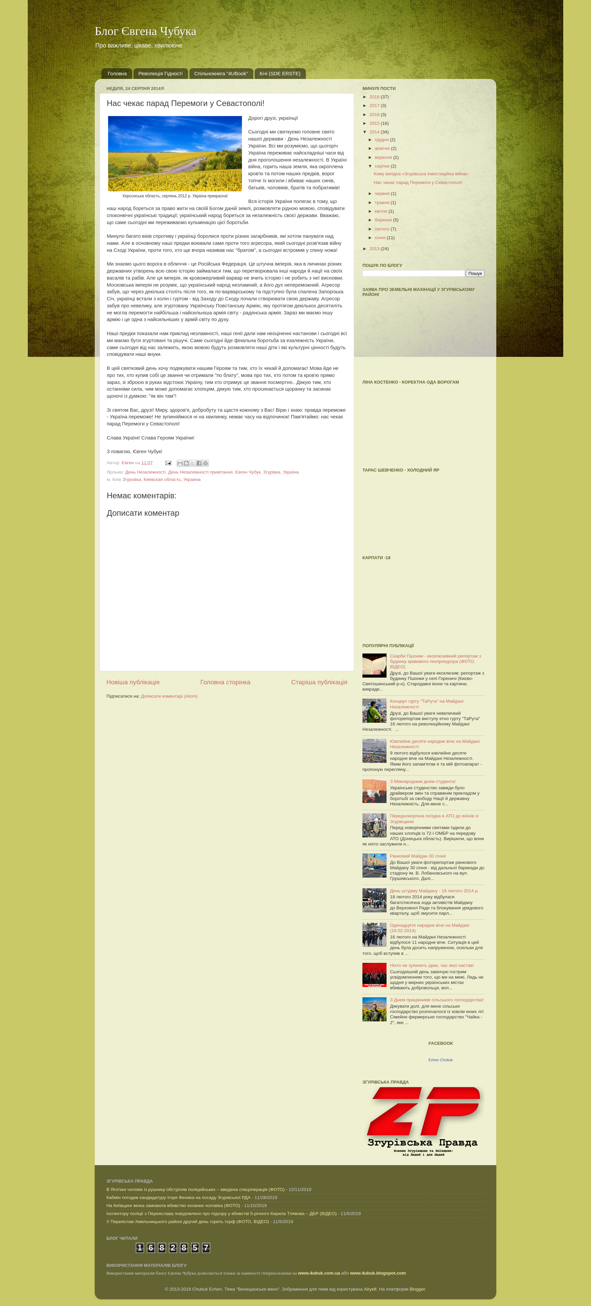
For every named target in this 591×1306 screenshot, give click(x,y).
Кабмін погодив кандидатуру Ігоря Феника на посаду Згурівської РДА (178, 1197)
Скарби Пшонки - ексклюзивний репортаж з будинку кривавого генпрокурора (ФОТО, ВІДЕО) (435, 661)
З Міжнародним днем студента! (422, 781)
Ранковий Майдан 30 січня (417, 856)
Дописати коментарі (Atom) (169, 696)
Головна (117, 73)
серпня (383, 166)
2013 (375, 248)
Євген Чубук (248, 472)
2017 (375, 105)
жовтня (383, 148)
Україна (291, 472)
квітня (382, 211)
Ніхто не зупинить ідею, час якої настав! (432, 965)
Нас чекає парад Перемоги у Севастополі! (418, 182)
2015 (375, 123)
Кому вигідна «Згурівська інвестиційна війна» (421, 173)
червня (383, 193)
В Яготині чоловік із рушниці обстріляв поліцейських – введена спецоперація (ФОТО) (195, 1189)
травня (383, 202)
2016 (375, 114)
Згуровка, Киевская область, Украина (161, 479)
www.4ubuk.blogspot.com (378, 1273)
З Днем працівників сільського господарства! (437, 999)
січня (381, 237)
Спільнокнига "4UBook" (221, 73)
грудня (382, 139)
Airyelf (370, 1289)
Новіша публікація (133, 682)
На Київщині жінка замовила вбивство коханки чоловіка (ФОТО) (173, 1205)
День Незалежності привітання (200, 472)
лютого (383, 228)
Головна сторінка (225, 682)
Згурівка (271, 472)
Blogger (417, 1289)
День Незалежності (145, 472)
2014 (375, 131)
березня (384, 219)
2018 (375, 96)
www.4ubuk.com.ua (319, 1273)
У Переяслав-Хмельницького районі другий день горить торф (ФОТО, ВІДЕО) (187, 1221)
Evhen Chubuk (441, 1060)
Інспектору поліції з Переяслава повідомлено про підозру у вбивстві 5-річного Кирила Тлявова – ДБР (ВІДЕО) (221, 1213)
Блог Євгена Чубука (145, 31)
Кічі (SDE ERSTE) (280, 73)
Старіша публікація (319, 682)
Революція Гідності (161, 73)
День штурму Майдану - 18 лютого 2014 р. (434, 890)
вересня (384, 157)
